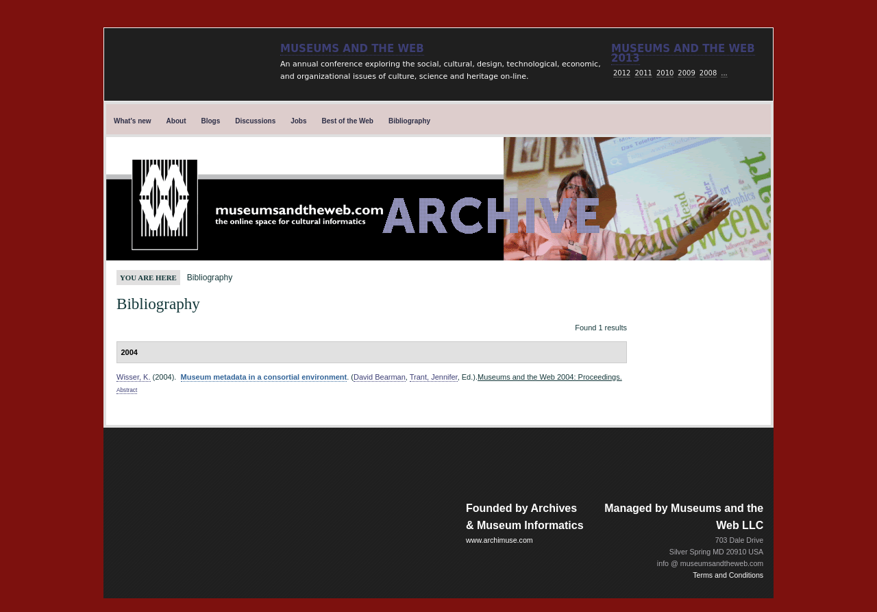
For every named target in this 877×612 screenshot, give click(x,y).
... (724, 73)
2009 (686, 73)
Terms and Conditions (728, 575)
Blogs (211, 121)
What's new (132, 121)
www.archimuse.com (499, 540)
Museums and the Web (352, 48)
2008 (708, 73)
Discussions (255, 121)
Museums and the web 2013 (683, 53)
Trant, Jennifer (434, 377)
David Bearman (380, 377)
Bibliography (409, 121)
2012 (621, 73)
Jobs (298, 121)
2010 (665, 73)
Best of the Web (347, 121)
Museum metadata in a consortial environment (264, 377)
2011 (643, 73)
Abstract (126, 390)
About (176, 121)
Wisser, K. (133, 377)
